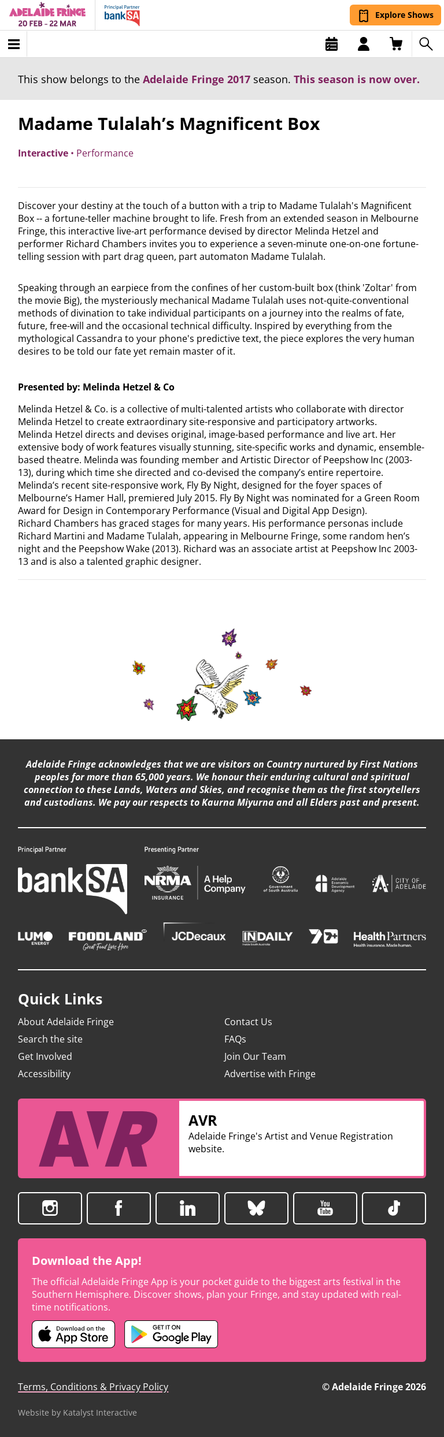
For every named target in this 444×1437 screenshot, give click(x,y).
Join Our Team (255, 1056)
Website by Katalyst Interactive (77, 1412)
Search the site (50, 1039)
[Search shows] (428, 44)
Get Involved (45, 1056)
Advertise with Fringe (270, 1073)
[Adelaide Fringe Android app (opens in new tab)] (171, 1334)
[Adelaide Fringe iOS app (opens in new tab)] (73, 1334)
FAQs (235, 1039)
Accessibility (44, 1073)
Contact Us (248, 1021)
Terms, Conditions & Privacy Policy (93, 1386)
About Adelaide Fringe (66, 1021)
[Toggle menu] (13, 44)
